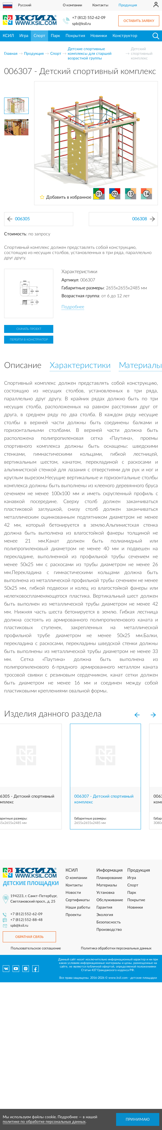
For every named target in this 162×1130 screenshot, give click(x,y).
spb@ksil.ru (81, 24)
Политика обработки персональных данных (116, 948)
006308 (143, 219)
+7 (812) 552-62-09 (88, 18)
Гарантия (104, 907)
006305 (18, 219)
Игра (23, 36)
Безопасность (108, 922)
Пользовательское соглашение (36, 948)
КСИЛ (8, 36)
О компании (72, 5)
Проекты (73, 915)
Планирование (109, 878)
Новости (73, 893)
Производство (109, 930)
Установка (105, 893)
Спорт (39, 36)
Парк (55, 36)
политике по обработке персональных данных (44, 1122)
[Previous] (136, 715)
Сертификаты (78, 900)
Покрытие (136, 900)
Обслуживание (109, 900)
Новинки (98, 36)
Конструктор (125, 36)
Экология (104, 915)
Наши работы (78, 907)
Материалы (106, 885)
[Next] (153, 715)
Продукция (128, 5)
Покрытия (75, 36)
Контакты (100, 5)
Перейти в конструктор (29, 339)
